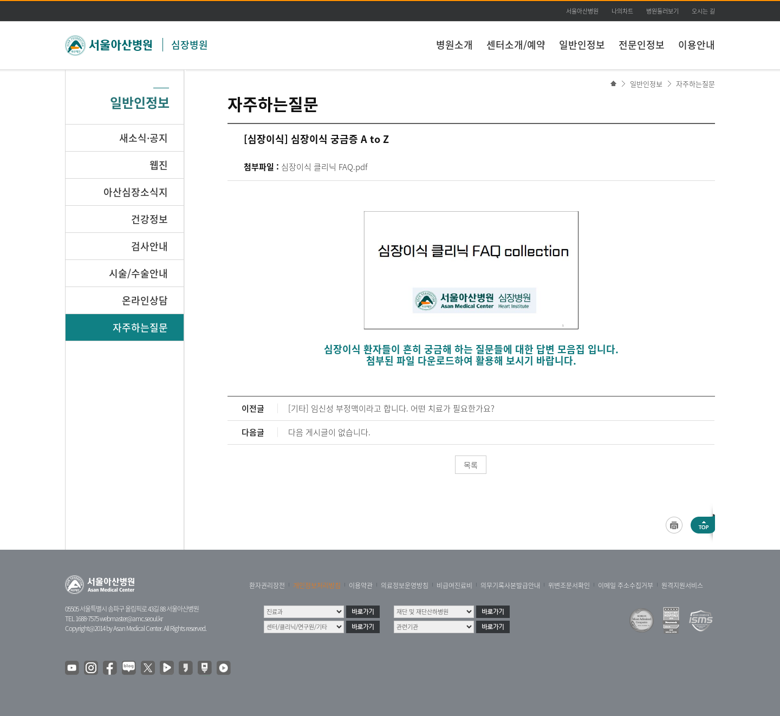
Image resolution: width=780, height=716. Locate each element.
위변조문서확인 (569, 585)
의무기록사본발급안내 (510, 585)
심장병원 (189, 44)
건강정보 (149, 219)
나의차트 (622, 11)
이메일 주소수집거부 (625, 585)
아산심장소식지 (135, 192)
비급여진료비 (454, 585)
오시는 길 (703, 11)
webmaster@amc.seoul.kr (131, 618)
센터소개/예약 (515, 44)
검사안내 (149, 246)
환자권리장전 (267, 585)
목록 (471, 464)
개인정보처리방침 (317, 585)
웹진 (159, 165)
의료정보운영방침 (404, 585)
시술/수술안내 (138, 273)
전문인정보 (642, 44)
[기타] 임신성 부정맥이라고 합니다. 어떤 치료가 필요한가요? (391, 408)
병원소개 (454, 44)
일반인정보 (582, 44)
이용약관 (361, 585)
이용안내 (696, 44)
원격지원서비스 (682, 585)
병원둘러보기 (662, 11)
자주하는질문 (695, 83)
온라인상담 (145, 300)
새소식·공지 (143, 138)
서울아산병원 (582, 11)
